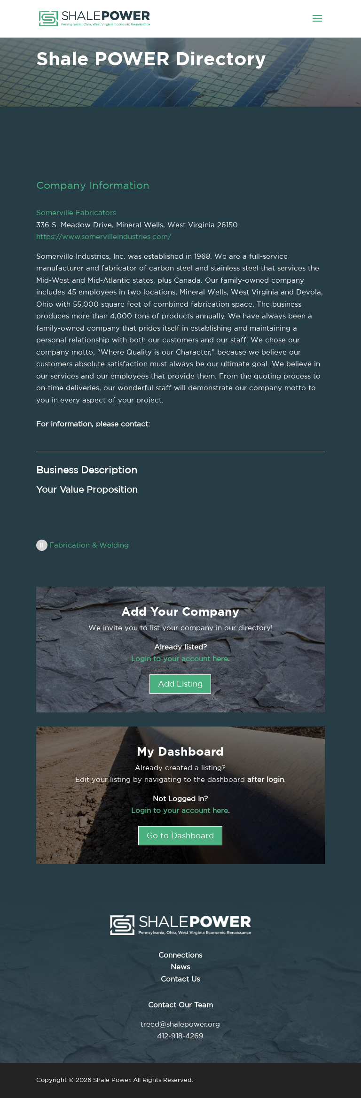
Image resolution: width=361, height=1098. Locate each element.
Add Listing (180, 683)
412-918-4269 (180, 1036)
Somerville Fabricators (76, 213)
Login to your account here (179, 659)
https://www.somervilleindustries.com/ (104, 236)
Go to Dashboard (180, 835)
